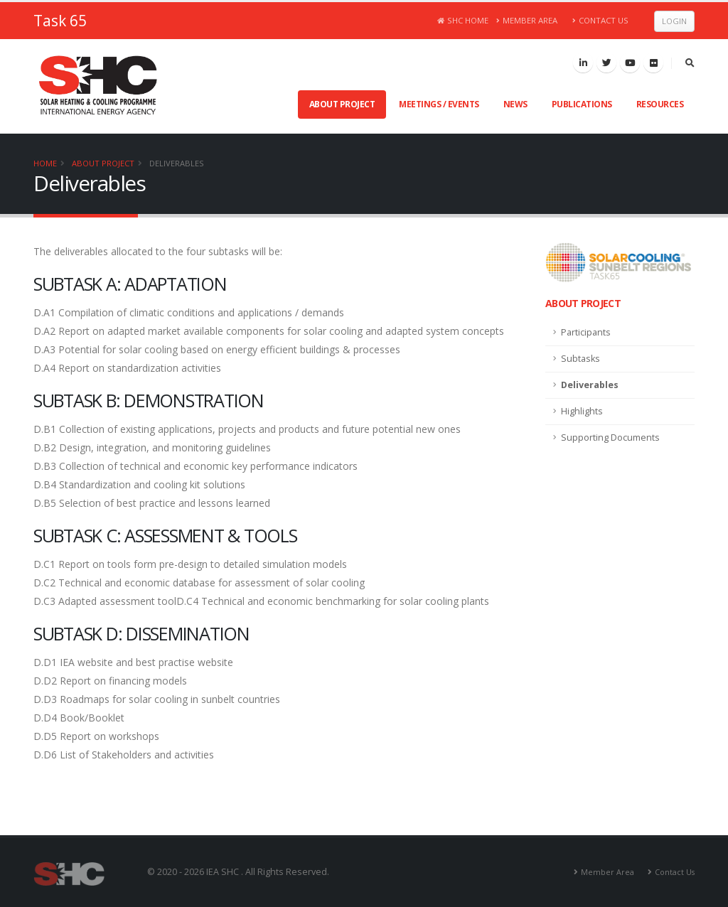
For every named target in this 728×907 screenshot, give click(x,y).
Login (674, 21)
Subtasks (580, 359)
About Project (342, 104)
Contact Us (600, 20)
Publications (582, 104)
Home (45, 163)
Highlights (582, 411)
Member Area (527, 20)
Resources (660, 104)
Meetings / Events (439, 104)
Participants (586, 332)
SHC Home (463, 20)
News (515, 104)
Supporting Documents (610, 437)
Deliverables (176, 163)
